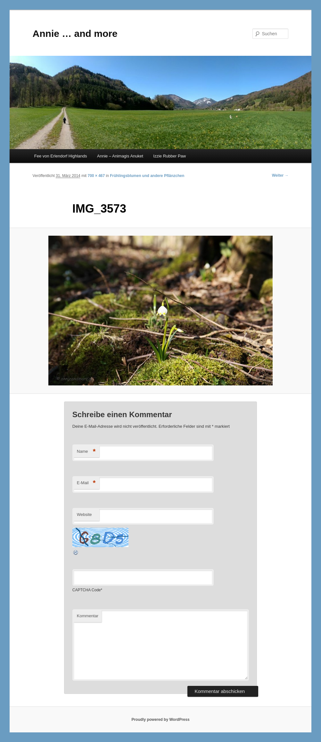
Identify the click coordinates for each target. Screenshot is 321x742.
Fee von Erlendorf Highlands (60, 156)
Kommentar (87, 615)
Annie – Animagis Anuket (120, 156)
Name (86, 451)
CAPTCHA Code (86, 590)
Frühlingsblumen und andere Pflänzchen (147, 175)
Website (84, 514)
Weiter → (280, 175)
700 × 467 (96, 175)
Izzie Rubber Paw (169, 156)
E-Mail (86, 483)
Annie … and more (75, 33)
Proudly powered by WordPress (160, 719)
